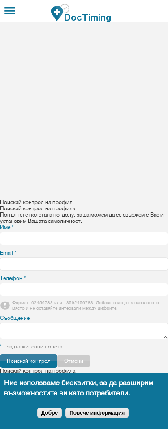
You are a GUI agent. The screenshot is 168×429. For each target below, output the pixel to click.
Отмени (73, 361)
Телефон (13, 278)
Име (6, 227)
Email (8, 253)
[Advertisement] (84, 111)
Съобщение (15, 318)
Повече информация (97, 413)
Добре (49, 413)
